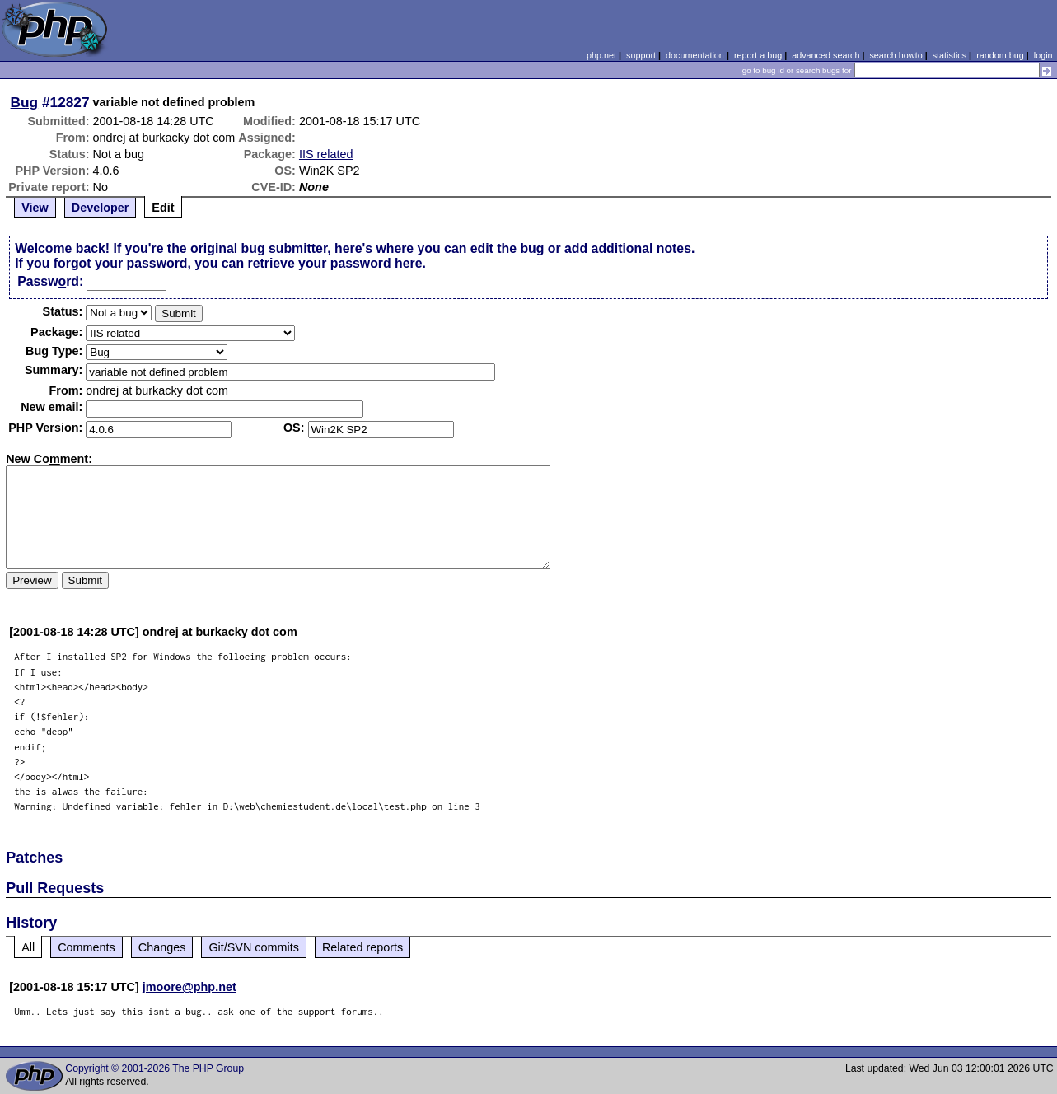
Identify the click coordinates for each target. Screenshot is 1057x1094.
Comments (86, 947)
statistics (949, 55)
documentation (695, 55)
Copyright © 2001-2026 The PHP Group (154, 1068)
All (28, 947)
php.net (601, 55)
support (641, 55)
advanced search (825, 55)
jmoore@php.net (189, 986)
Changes (162, 947)
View (35, 207)
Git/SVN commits (253, 947)
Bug (25, 102)
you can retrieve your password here (308, 263)
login (1043, 55)
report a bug (758, 55)
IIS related (326, 154)
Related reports (362, 947)
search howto (895, 55)
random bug (1000, 55)
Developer (100, 207)
